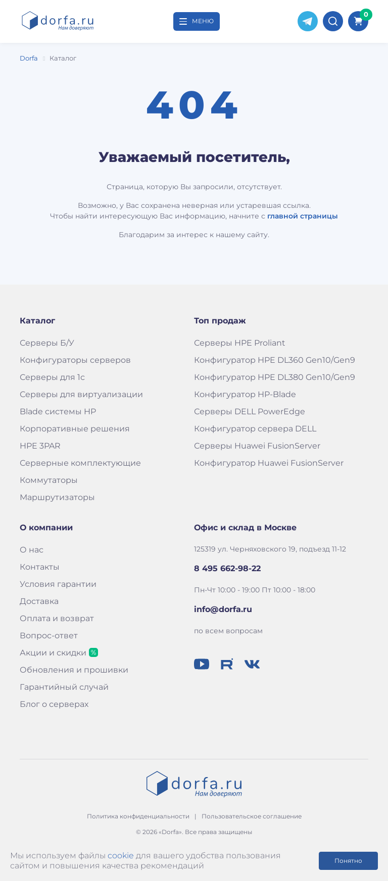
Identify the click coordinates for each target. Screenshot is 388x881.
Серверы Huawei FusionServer (257, 446)
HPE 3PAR (40, 446)
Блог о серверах (54, 704)
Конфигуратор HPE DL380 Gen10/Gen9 (274, 377)
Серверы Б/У (47, 343)
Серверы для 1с (52, 377)
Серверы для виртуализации (81, 394)
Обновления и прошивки (74, 670)
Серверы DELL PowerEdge (249, 411)
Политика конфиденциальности (138, 816)
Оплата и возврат (57, 618)
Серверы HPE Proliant (239, 343)
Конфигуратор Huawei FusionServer (269, 463)
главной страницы (302, 216)
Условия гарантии (58, 584)
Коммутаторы (49, 480)
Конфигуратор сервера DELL (255, 428)
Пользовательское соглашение (252, 816)
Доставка (39, 601)
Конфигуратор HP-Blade (245, 394)
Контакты (40, 567)
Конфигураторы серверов (75, 360)
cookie (121, 855)
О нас (31, 550)
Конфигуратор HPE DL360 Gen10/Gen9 (274, 360)
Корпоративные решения (75, 428)
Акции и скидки (53, 652)
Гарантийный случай (64, 687)
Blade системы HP (58, 411)
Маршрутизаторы (57, 497)
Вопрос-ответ (49, 635)
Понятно (348, 860)
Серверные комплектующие (80, 463)
